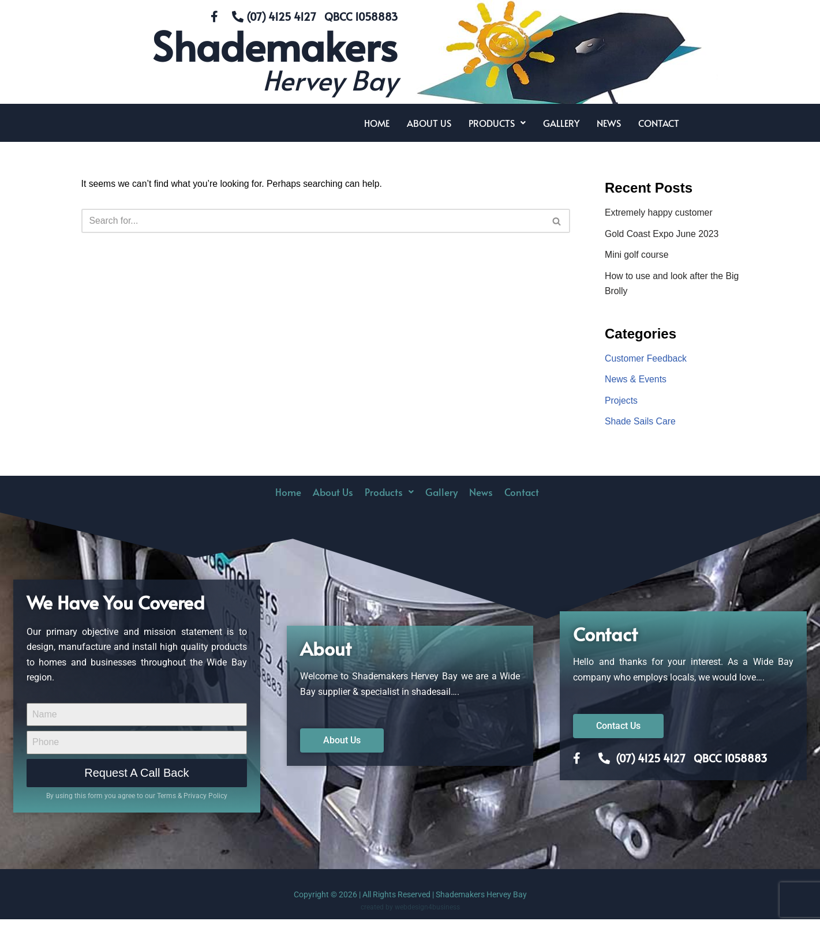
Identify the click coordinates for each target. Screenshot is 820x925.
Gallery (561, 122)
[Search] (313, 221)
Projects (621, 404)
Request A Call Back (136, 779)
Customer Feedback (646, 362)
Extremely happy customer (659, 214)
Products (497, 122)
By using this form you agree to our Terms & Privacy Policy (136, 802)
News (609, 122)
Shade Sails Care (641, 426)
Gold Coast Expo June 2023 (662, 235)
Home (377, 122)
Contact (658, 122)
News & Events (636, 383)
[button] (497, 123)
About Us (429, 122)
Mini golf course (637, 256)
